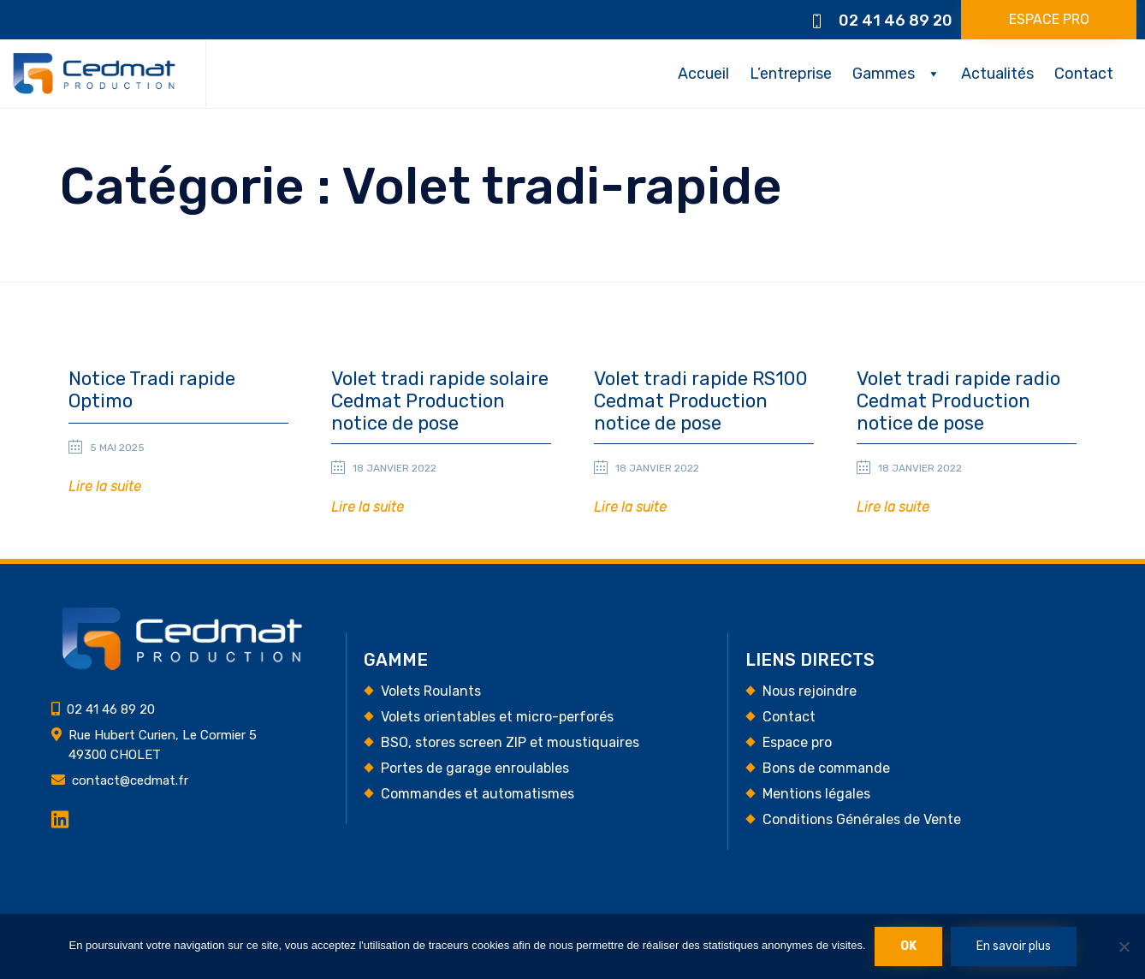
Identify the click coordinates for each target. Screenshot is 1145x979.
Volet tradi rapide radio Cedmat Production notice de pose (958, 401)
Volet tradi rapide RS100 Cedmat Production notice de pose (701, 401)
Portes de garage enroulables (475, 769)
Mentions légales (816, 794)
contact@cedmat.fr (130, 781)
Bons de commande (826, 769)
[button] (1048, 19)
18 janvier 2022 (394, 468)
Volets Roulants (431, 692)
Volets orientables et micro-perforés (497, 717)
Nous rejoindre (809, 692)
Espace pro (797, 743)
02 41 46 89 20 (895, 20)
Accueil (703, 73)
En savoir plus (1013, 946)
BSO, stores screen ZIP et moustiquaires (510, 743)
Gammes (883, 73)
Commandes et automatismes (477, 794)
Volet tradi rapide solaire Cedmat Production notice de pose (440, 401)
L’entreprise (791, 73)
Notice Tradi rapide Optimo (151, 390)
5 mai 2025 (117, 448)
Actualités (997, 73)
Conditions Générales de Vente (861, 820)
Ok (908, 946)
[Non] (1123, 946)
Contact (1083, 73)
